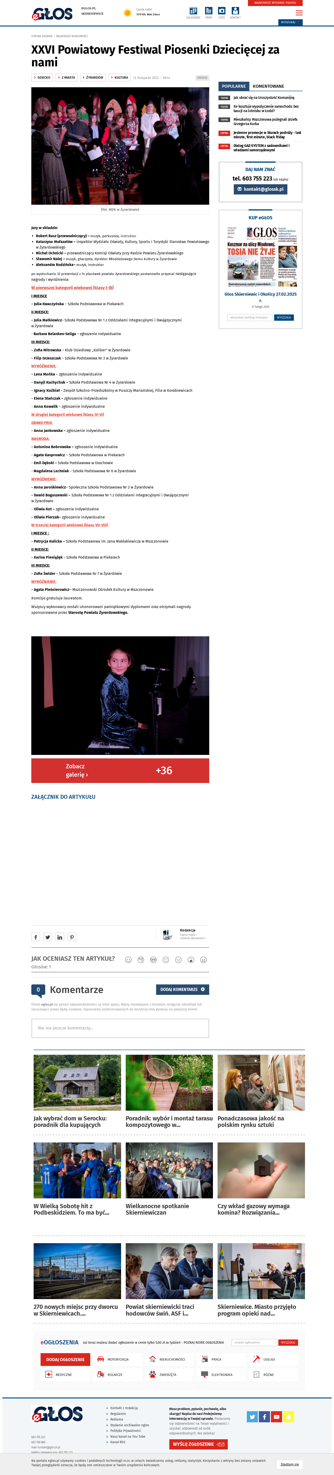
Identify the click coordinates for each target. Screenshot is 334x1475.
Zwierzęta (161, 1374)
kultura (119, 78)
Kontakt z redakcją (124, 1408)
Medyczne (57, 1374)
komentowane (268, 86)
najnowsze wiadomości (72, 36)
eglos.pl (88, 8)
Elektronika (215, 1374)
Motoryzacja (111, 1359)
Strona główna (41, 36)
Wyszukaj (290, 22)
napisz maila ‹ (188, 934)
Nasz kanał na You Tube (127, 1437)
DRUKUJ (203, 78)
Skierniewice (92, 13)
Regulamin (118, 1414)
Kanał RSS (117, 1442)
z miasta (66, 78)
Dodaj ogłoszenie (65, 1359)
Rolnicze (108, 1374)
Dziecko (42, 78)
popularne (234, 86)
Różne (262, 1374)
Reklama (116, 1419)
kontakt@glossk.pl (261, 189)
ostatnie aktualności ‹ (193, 938)
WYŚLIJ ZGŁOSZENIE (193, 1444)
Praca (210, 1359)
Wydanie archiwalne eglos (129, 1425)
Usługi (263, 1359)
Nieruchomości (166, 1359)
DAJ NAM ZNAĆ (260, 169)
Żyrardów (93, 78)
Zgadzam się (292, 1464)
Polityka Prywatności (125, 1431)
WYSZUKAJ (284, 317)
